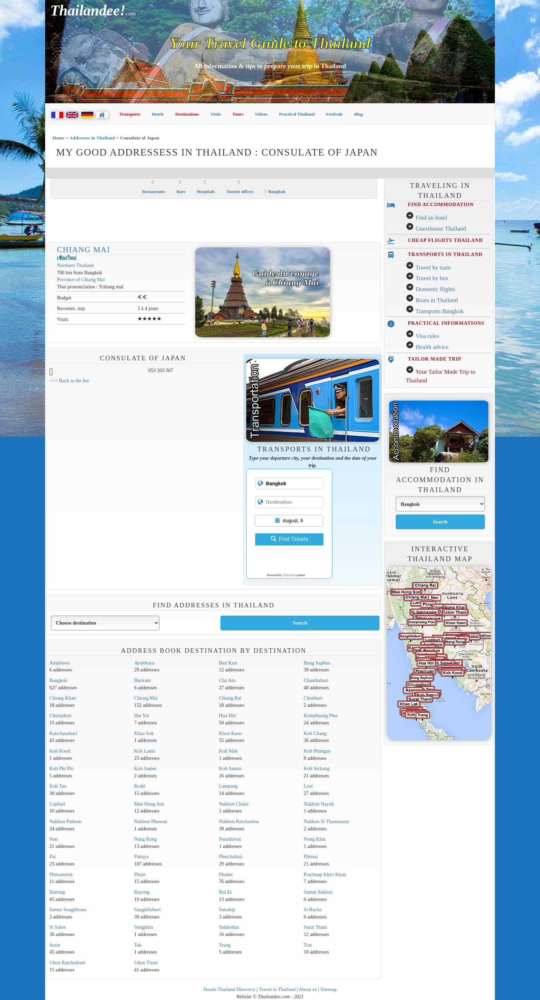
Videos (261, 114)
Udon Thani (146, 962)
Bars (181, 191)
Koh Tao (57, 786)
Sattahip (227, 909)
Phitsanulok (61, 874)
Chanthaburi (316, 680)
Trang (225, 945)
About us (308, 989)
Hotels (158, 114)
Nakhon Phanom (150, 821)
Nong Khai (315, 839)
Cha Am (227, 680)
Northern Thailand (75, 265)
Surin (54, 945)
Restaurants (153, 191)
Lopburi (57, 804)
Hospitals (206, 191)
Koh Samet (145, 768)
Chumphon (60, 715)
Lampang (228, 786)
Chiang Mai (83, 249)
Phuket (226, 874)
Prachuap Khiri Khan (325, 874)
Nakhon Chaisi (234, 804)
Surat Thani (315, 927)
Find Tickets (289, 539)
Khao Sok (144, 733)
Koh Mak (228, 751)
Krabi (139, 786)
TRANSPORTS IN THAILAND (445, 254)
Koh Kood (59, 751)
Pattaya (141, 856)
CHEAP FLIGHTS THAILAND (445, 240)
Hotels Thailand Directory (229, 989)
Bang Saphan (317, 663)
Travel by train (432, 267)
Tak (137, 945)
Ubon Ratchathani (67, 962)
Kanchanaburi (63, 733)
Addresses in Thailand (92, 137)
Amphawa (59, 663)
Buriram (142, 680)
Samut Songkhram (67, 909)
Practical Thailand (296, 114)
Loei (308, 786)
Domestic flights (435, 289)
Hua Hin (227, 715)
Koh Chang (315, 733)
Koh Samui (230, 768)
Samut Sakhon (318, 892)
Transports (129, 114)
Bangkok (275, 191)
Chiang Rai (230, 698)
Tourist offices (239, 191)
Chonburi (313, 698)
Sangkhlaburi (147, 909)
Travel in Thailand (277, 989)
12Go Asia (288, 575)
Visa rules (427, 336)
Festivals (334, 114)
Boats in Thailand (437, 300)
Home (59, 137)
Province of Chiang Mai (81, 279)
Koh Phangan (317, 751)
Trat (308, 945)
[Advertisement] (214, 221)
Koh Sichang (317, 768)
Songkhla (143, 927)
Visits (215, 114)
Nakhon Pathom (65, 821)
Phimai (311, 856)
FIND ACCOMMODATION (441, 204)
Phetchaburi (231, 856)
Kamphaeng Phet (321, 715)
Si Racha (313, 909)
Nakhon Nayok (319, 804)
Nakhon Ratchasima (239, 821)
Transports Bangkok (439, 311)
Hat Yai (141, 715)
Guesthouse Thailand (441, 228)
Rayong (141, 892)
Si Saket (57, 927)
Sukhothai (229, 927)
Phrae (139, 874)
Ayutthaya (144, 663)
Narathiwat (230, 839)
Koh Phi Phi (61, 768)
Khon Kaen (230, 733)
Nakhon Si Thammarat (326, 821)
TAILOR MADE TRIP (434, 359)
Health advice (432, 347)
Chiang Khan (62, 698)
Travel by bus (431, 278)
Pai (52, 856)
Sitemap (328, 989)
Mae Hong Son (149, 804)
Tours (237, 114)
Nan (53, 839)
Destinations (187, 114)
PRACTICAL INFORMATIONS (446, 323)
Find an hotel (431, 217)
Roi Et (225, 892)
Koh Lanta (144, 751)
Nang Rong (145, 839)
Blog (358, 114)
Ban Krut (228, 663)
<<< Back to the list (69, 380)
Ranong (57, 892)
